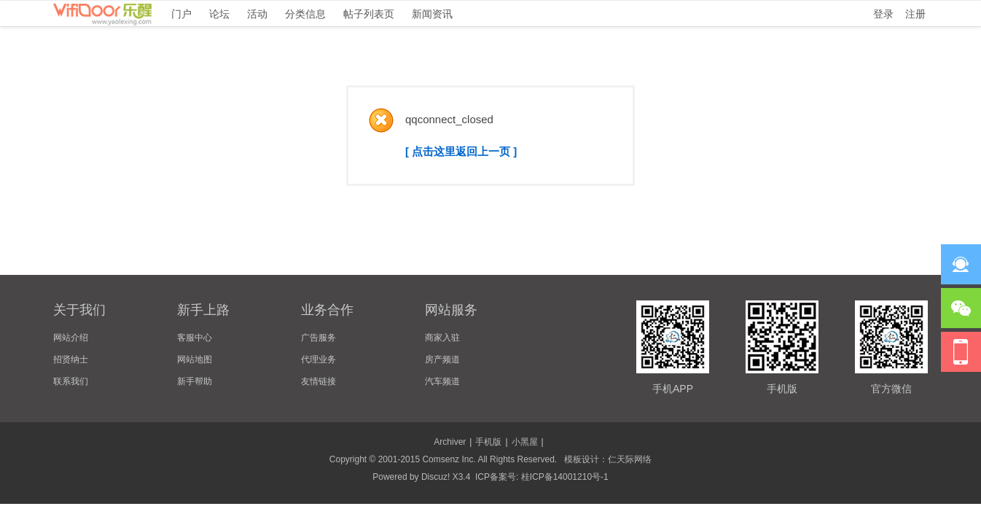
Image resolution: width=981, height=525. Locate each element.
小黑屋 (525, 442)
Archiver (450, 442)
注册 (915, 14)
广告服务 (318, 337)
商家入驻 (442, 337)
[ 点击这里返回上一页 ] (461, 151)
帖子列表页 (368, 14)
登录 (883, 14)
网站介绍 (70, 337)
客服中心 (194, 337)
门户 (181, 14)
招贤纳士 (70, 359)
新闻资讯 (432, 14)
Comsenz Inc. (448, 459)
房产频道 (442, 359)
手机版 (488, 442)
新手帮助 (194, 381)
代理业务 (318, 359)
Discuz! (435, 477)
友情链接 (318, 381)
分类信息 (305, 14)
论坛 (219, 14)
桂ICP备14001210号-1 (565, 477)
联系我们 (70, 381)
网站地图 (194, 359)
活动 (257, 14)
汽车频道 (442, 381)
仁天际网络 (630, 459)
